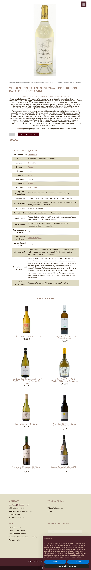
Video (50, 511)
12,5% (30, 175)
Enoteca (51, 505)
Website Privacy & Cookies (20, 537)
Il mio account (15, 527)
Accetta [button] (78, 562)
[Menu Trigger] (83, 4)
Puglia (30, 167)
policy (34, 537)
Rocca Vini (28, 83)
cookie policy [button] (80, 547)
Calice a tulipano (34, 238)
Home (11, 83)
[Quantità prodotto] (12, 134)
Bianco (30, 183)
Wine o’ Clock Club (55, 508)
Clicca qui (19, 129)
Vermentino (32, 188)
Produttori (19, 83)
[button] (88, 538)
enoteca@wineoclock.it (19, 505)
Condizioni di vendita (17, 534)
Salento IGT (32, 155)
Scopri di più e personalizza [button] (67, 566)
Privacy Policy (14, 540)
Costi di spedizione (17, 530)
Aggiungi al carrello (28, 134)
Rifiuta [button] (55, 562)
